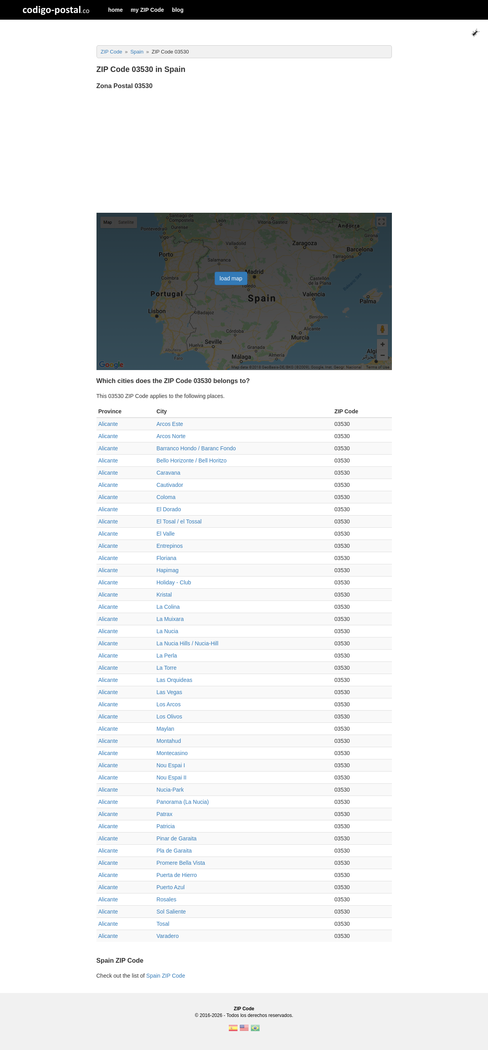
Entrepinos (169, 546)
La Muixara (170, 619)
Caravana (168, 473)
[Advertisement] (244, 152)
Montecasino (171, 753)
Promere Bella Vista (180, 863)
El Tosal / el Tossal (179, 521)
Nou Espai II (171, 777)
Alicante (108, 424)
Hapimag (167, 570)
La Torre (166, 668)
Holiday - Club (173, 582)
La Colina (168, 607)
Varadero (167, 936)
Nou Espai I (170, 765)
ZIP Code (244, 1008)
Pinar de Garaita (176, 838)
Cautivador (169, 485)
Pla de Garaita (174, 850)
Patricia (165, 826)
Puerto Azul (170, 887)
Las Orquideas (174, 680)
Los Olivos (169, 716)
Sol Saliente (171, 911)
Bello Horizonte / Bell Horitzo (191, 460)
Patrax (164, 814)
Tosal (162, 924)
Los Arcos (168, 704)
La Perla (166, 655)
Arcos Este (169, 424)
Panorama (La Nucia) (182, 802)
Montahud (168, 741)
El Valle (165, 534)
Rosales (166, 899)
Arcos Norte (171, 436)
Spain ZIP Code (165, 976)
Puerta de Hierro (176, 875)
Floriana (166, 558)
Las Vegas (169, 692)
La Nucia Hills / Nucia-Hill (187, 643)
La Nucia (167, 631)
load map (231, 278)
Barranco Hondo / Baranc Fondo (196, 448)
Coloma (165, 497)
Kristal (164, 594)
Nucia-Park (170, 790)
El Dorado (168, 509)
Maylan (165, 729)
